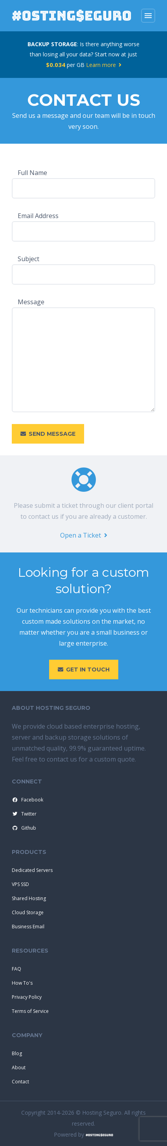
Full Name (32, 172)
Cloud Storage (28, 912)
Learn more (103, 65)
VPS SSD (20, 884)
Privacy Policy (27, 997)
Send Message (47, 433)
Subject (28, 258)
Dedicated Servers (32, 870)
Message (31, 302)
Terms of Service (30, 1011)
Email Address (38, 215)
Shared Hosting (29, 898)
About (19, 1067)
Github (23, 828)
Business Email (28, 926)
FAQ (16, 969)
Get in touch (84, 669)
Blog (17, 1053)
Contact (20, 1081)
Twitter (24, 814)
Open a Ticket (83, 535)
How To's (22, 983)
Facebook (27, 799)
